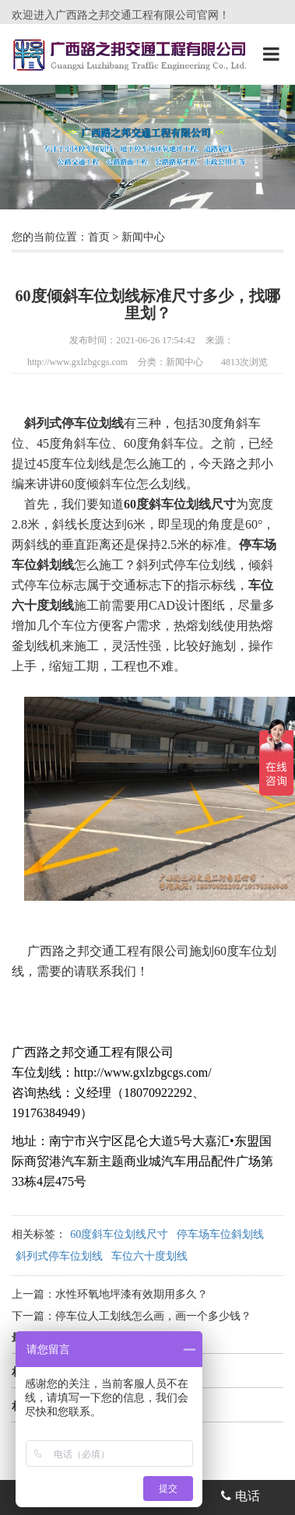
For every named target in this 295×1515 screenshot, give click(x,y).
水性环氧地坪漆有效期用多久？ (131, 1294)
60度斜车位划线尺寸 (119, 1234)
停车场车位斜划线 (220, 1234)
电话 (240, 1496)
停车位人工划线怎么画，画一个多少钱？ (153, 1316)
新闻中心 (143, 237)
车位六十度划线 (149, 1256)
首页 (99, 237)
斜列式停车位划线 (59, 1256)
